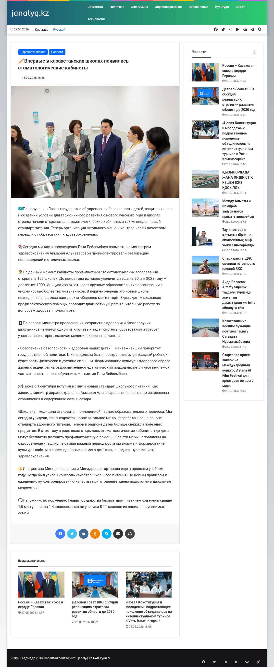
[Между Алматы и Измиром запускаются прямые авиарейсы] (205, 208)
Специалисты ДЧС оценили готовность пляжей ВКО (238, 263)
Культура (222, 7)
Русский (59, 29)
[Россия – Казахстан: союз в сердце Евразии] (41, 585)
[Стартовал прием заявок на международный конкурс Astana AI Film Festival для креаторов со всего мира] (205, 361)
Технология (96, 19)
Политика (117, 7)
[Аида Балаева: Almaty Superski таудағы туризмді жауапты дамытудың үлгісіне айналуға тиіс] (205, 289)
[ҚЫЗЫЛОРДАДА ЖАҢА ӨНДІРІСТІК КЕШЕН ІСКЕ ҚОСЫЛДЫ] (205, 179)
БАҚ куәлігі (101, 658)
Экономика (139, 7)
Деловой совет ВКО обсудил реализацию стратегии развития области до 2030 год (238, 99)
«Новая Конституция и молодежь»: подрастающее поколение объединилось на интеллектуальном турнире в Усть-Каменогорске (149, 611)
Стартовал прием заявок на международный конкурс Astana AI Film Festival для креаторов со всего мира (238, 370)
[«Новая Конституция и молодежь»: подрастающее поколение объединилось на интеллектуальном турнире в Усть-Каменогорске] (149, 585)
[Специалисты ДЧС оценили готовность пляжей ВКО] (205, 265)
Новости (57, 52)
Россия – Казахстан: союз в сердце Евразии (238, 71)
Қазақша (41, 29)
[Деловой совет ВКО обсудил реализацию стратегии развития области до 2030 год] (95, 585)
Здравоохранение (168, 7)
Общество (95, 7)
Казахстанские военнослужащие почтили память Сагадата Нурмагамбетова (236, 331)
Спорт (240, 7)
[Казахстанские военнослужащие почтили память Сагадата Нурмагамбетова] (205, 328)
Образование (199, 7)
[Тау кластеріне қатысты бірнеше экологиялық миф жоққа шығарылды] (205, 236)
